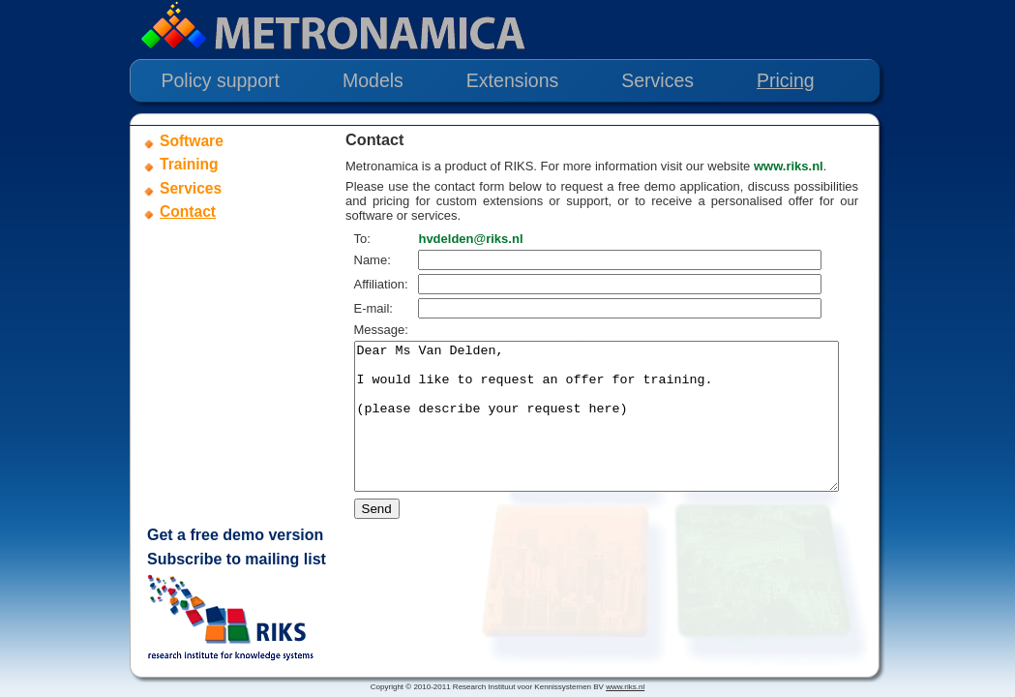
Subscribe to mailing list (236, 559)
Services (657, 80)
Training (189, 164)
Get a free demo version (235, 535)
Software (192, 141)
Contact (188, 211)
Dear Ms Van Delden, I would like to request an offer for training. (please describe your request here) (625, 431)
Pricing (786, 80)
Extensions (512, 80)
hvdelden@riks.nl (478, 238)
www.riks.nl (788, 166)
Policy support (221, 80)
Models (373, 80)
